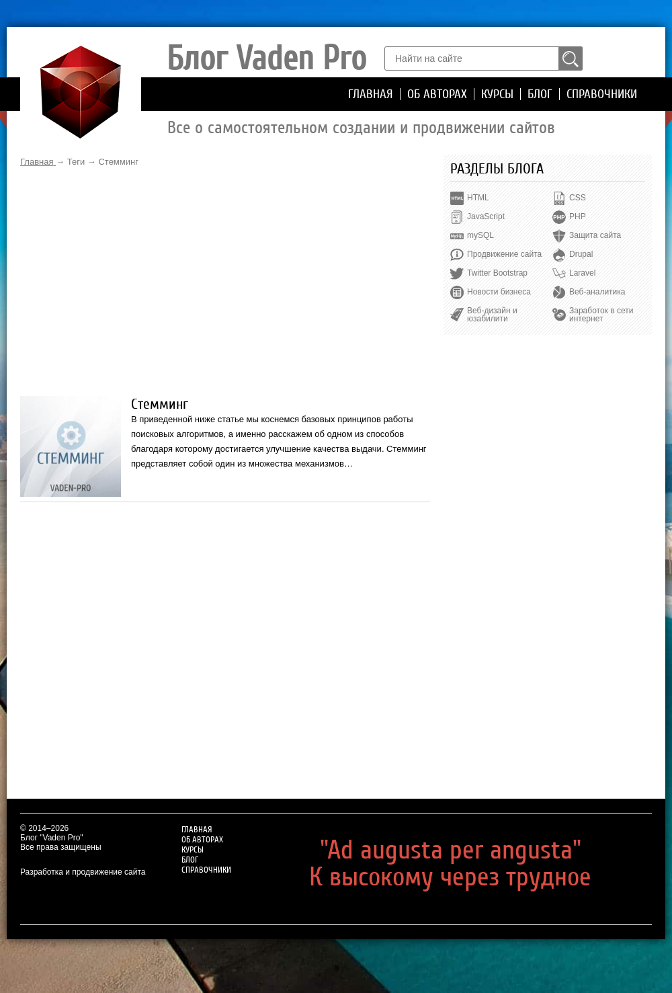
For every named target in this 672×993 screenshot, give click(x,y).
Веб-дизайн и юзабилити (492, 314)
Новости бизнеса (499, 291)
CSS (577, 197)
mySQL (480, 235)
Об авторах (437, 94)
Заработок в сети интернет (601, 314)
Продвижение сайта (504, 254)
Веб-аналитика (597, 291)
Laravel (582, 273)
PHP (577, 216)
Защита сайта (595, 235)
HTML (478, 197)
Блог (540, 94)
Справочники (601, 94)
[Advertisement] (225, 282)
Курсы (497, 94)
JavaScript (486, 216)
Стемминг (159, 404)
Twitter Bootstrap (497, 273)
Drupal (581, 254)
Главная (370, 94)
